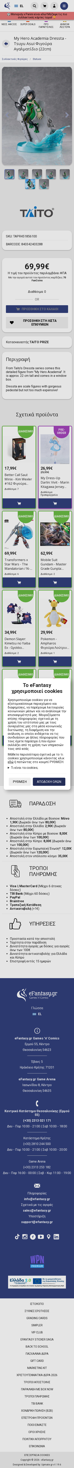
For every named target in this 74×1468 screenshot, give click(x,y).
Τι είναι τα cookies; (24, 768)
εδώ (11, 762)
